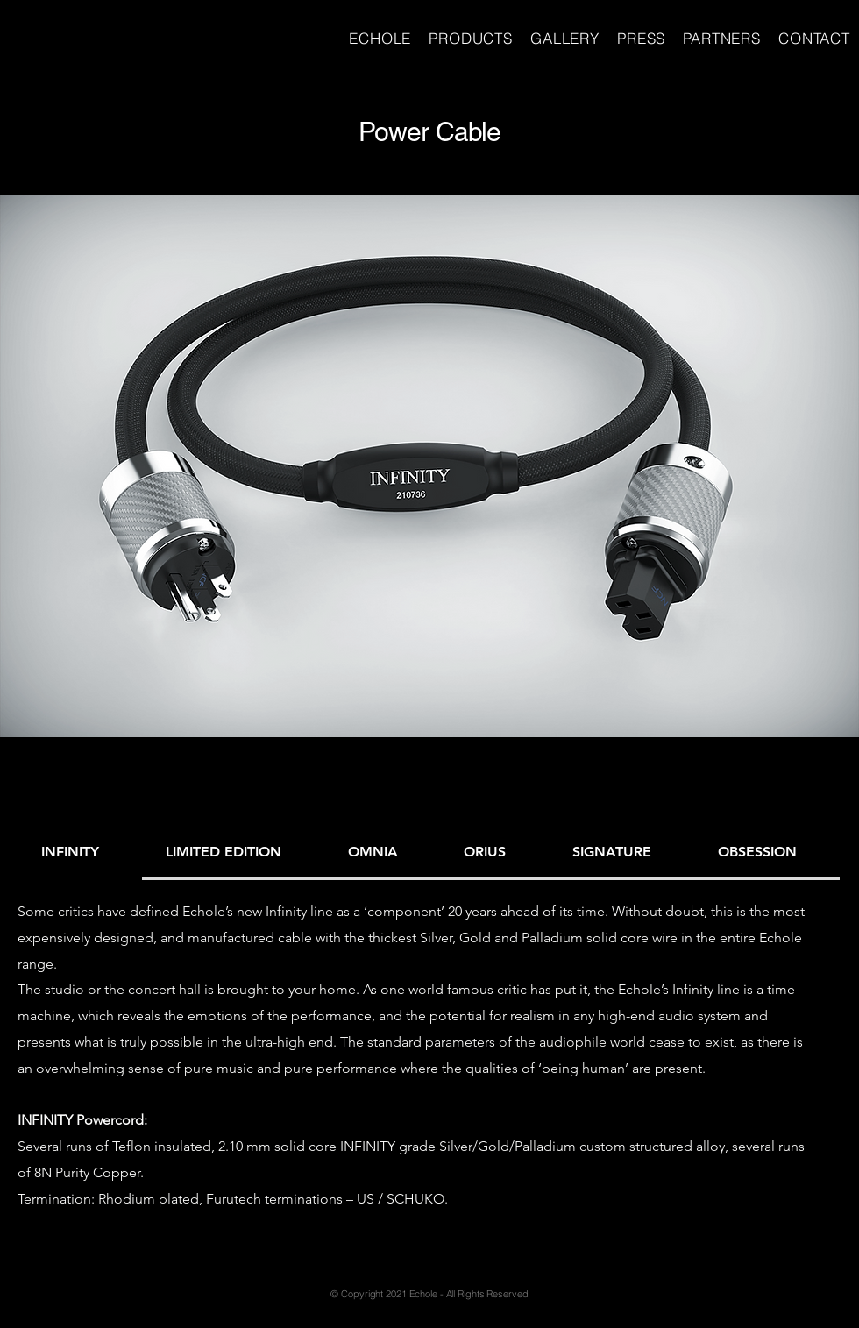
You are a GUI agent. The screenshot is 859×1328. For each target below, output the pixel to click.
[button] (429, 466)
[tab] (80, 853)
